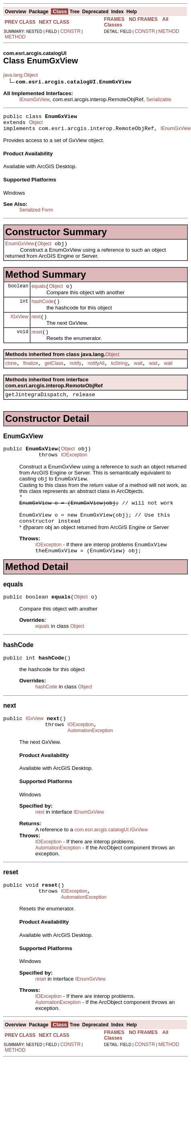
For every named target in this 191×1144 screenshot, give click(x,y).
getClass (54, 374)
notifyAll (95, 374)
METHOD (15, 37)
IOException (74, 469)
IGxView (19, 325)
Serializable (158, 99)
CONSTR (70, 31)
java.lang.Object (20, 75)
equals (39, 292)
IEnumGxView (34, 99)
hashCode (43, 308)
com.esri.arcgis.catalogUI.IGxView (111, 859)
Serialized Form (36, 213)
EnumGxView (19, 248)
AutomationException (90, 760)
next (36, 325)
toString (119, 374)
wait (138, 374)
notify (75, 374)
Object (36, 125)
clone (11, 374)
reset (37, 341)
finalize (30, 374)
